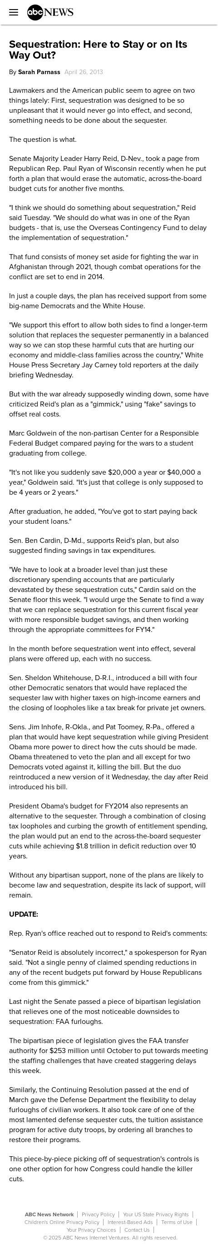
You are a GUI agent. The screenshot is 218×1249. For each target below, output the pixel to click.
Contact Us (137, 1230)
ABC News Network (49, 1214)
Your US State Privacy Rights (156, 1214)
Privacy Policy (98, 1214)
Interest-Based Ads (130, 1222)
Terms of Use (177, 1222)
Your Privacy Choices (91, 1230)
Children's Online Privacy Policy (62, 1222)
